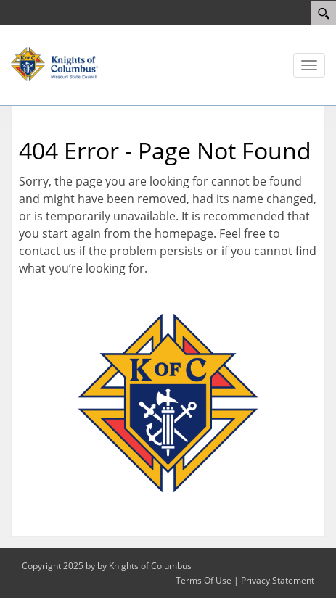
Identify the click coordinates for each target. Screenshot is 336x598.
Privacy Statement (277, 580)
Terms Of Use (203, 580)
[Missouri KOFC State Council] (54, 63)
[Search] (323, 13)
